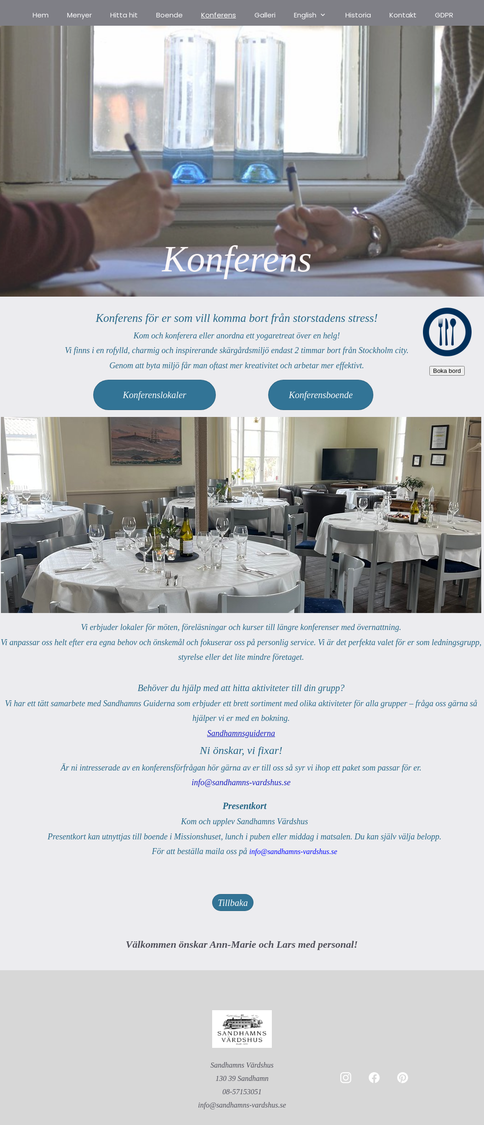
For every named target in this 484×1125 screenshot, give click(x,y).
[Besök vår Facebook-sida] (374, 1077)
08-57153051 (241, 1092)
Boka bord (447, 370)
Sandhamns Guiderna (139, 703)
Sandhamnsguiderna (241, 733)
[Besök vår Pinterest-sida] (402, 1077)
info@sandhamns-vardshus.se (293, 851)
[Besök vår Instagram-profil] (345, 1077)
